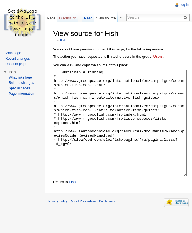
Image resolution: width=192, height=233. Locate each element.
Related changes (21, 83)
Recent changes (17, 59)
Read (88, 18)
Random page (15, 64)
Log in (184, 5)
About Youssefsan (83, 222)
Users (157, 56)
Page (51, 18)
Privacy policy (57, 222)
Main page (13, 53)
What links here (20, 77)
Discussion (67, 18)
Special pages (19, 88)
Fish (63, 40)
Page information (21, 94)
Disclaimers (107, 222)
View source (106, 18)
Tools (12, 72)
